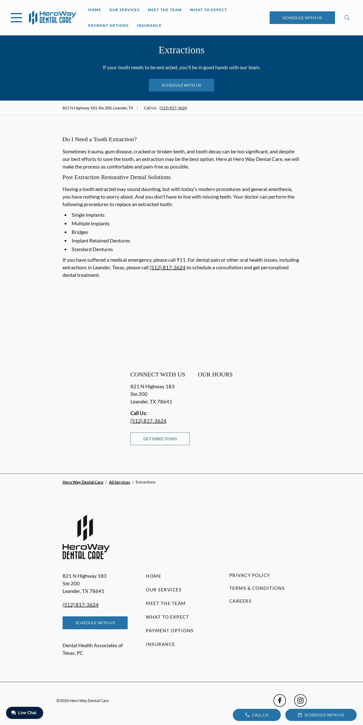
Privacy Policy (249, 575)
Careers (240, 601)
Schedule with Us (302, 17)
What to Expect (208, 10)
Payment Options (108, 25)
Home (94, 10)
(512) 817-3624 (173, 107)
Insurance (149, 25)
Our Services (124, 10)
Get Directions (160, 438)
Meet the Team (165, 10)
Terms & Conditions (257, 588)
